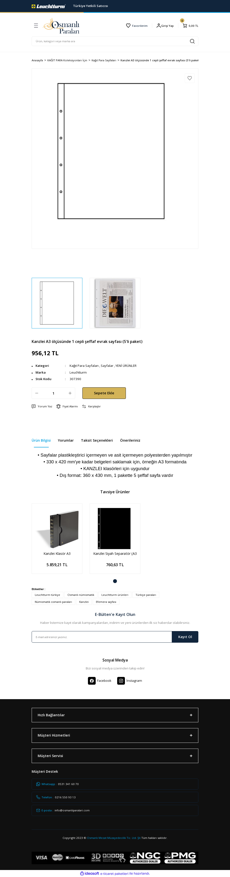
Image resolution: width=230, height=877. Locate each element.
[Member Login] (165, 25)
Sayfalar (107, 365)
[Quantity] (53, 393)
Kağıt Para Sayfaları (84, 365)
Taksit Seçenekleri (97, 440)
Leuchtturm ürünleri (114, 595)
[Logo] (49, 6)
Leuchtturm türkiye (47, 595)
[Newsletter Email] (115, 637)
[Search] (115, 41)
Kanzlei (84, 602)
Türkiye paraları (146, 595)
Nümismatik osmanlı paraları (53, 602)
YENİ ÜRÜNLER (126, 365)
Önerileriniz (130, 440)
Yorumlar (66, 440)
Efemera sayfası (106, 602)
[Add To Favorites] (189, 78)
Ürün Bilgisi (41, 440)
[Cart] (190, 25)
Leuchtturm (78, 372)
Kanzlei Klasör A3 (57, 553)
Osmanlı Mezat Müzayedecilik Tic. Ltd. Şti (114, 838)
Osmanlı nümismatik (80, 595)
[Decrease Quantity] (37, 393)
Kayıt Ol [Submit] (185, 636)
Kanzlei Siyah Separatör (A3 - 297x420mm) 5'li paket (115, 553)
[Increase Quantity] (70, 393)
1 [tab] (115, 581)
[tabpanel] (57, 542)
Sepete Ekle (104, 393)
